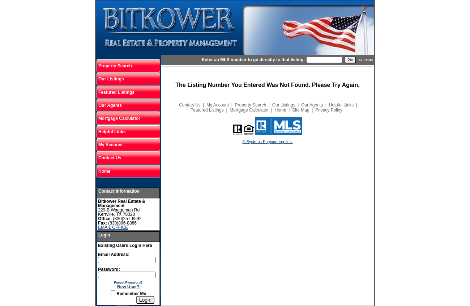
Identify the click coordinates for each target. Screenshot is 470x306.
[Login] (145, 300)
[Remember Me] (113, 292)
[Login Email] (127, 260)
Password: (109, 269)
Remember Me (128, 293)
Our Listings (111, 78)
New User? (128, 286)
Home (104, 171)
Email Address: (113, 254)
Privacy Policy (328, 110)
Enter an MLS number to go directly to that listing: (253, 59)
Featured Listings (116, 92)
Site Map (300, 110)
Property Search (115, 65)
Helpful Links (111, 131)
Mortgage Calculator (119, 118)
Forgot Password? (128, 282)
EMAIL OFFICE (113, 227)
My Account (110, 144)
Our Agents (110, 105)
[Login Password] (127, 275)
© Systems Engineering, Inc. (268, 141)
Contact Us (109, 157)
